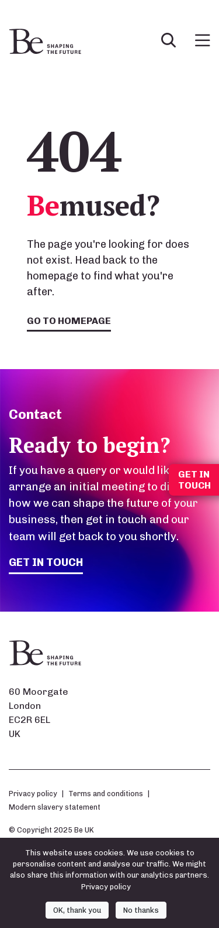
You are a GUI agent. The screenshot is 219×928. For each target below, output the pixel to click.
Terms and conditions (105, 793)
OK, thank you (77, 910)
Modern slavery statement (54, 807)
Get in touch (46, 562)
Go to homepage (69, 320)
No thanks (141, 910)
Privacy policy (33, 793)
